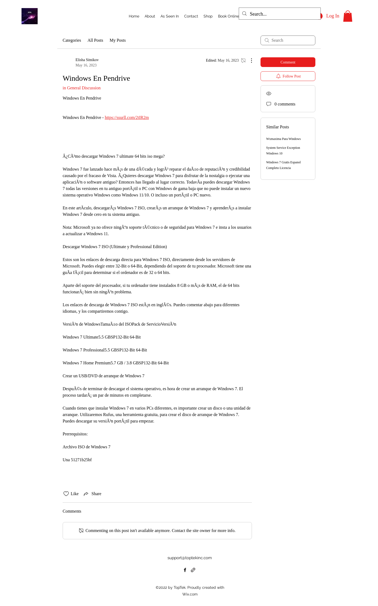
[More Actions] (248, 60)
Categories (72, 40)
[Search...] (279, 14)
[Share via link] (92, 494)
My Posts (118, 40)
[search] (288, 40)
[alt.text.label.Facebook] (185, 570)
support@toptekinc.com (189, 557)
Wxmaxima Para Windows (283, 139)
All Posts (95, 40)
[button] (347, 16)
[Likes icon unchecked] (66, 494)
